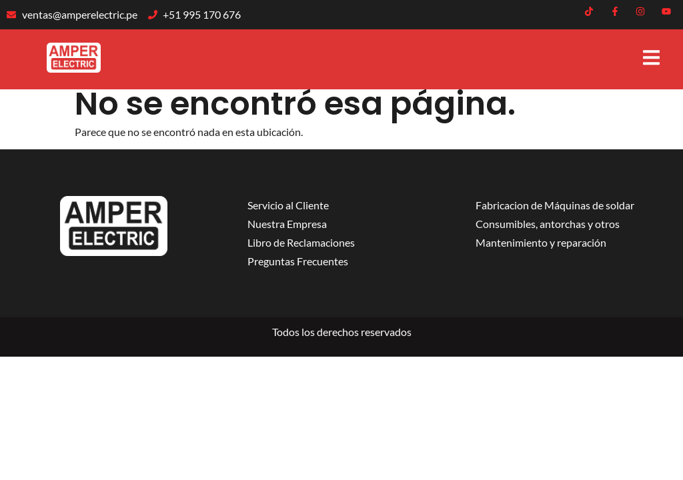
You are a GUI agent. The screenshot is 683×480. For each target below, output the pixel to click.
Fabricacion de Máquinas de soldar (555, 205)
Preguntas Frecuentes (297, 261)
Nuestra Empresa (287, 223)
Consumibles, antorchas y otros (548, 223)
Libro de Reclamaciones (301, 242)
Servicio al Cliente (288, 205)
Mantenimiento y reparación (541, 242)
